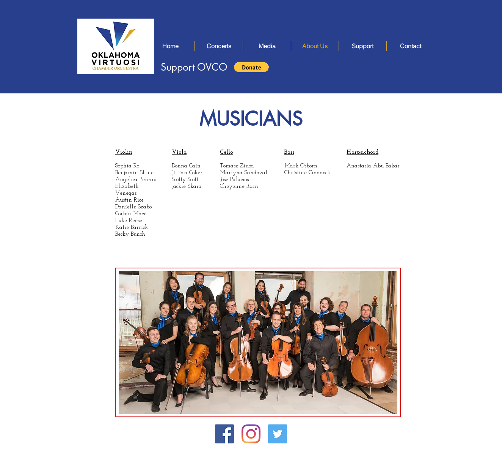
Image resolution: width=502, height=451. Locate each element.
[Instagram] (251, 433)
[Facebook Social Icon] (224, 433)
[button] (219, 46)
